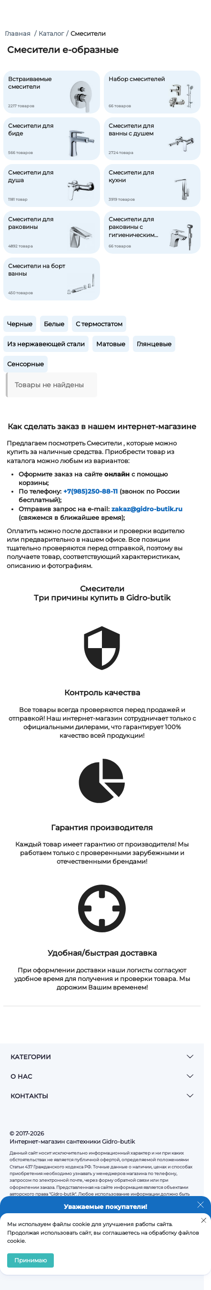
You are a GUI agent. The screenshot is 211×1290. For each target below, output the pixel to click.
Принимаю (30, 1260)
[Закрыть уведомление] (200, 1206)
